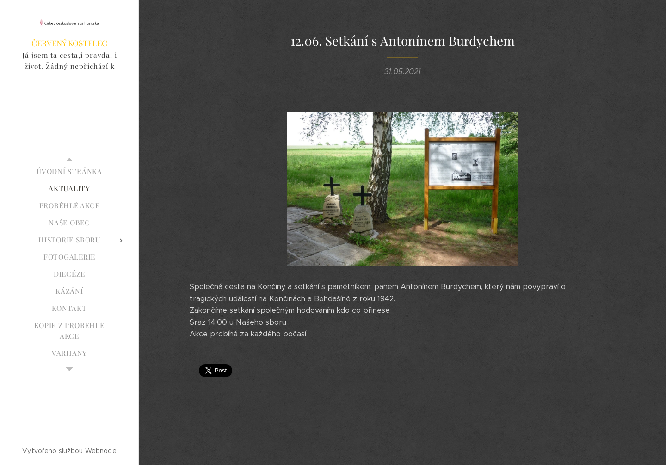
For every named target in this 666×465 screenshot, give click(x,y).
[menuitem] (69, 171)
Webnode (101, 450)
